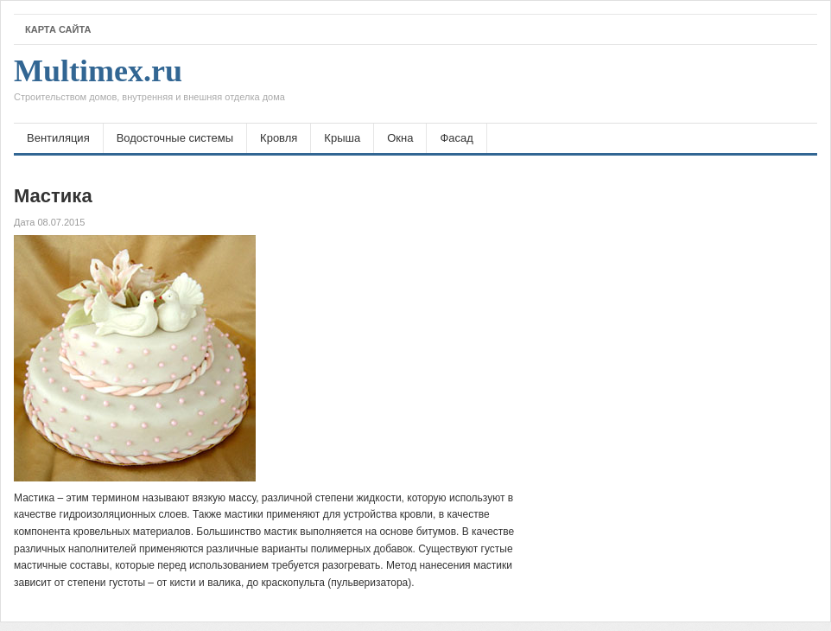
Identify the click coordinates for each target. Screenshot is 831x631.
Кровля (278, 137)
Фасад (456, 137)
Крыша (342, 137)
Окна (400, 137)
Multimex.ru (149, 84)
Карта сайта (58, 29)
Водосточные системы (175, 137)
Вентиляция (58, 137)
